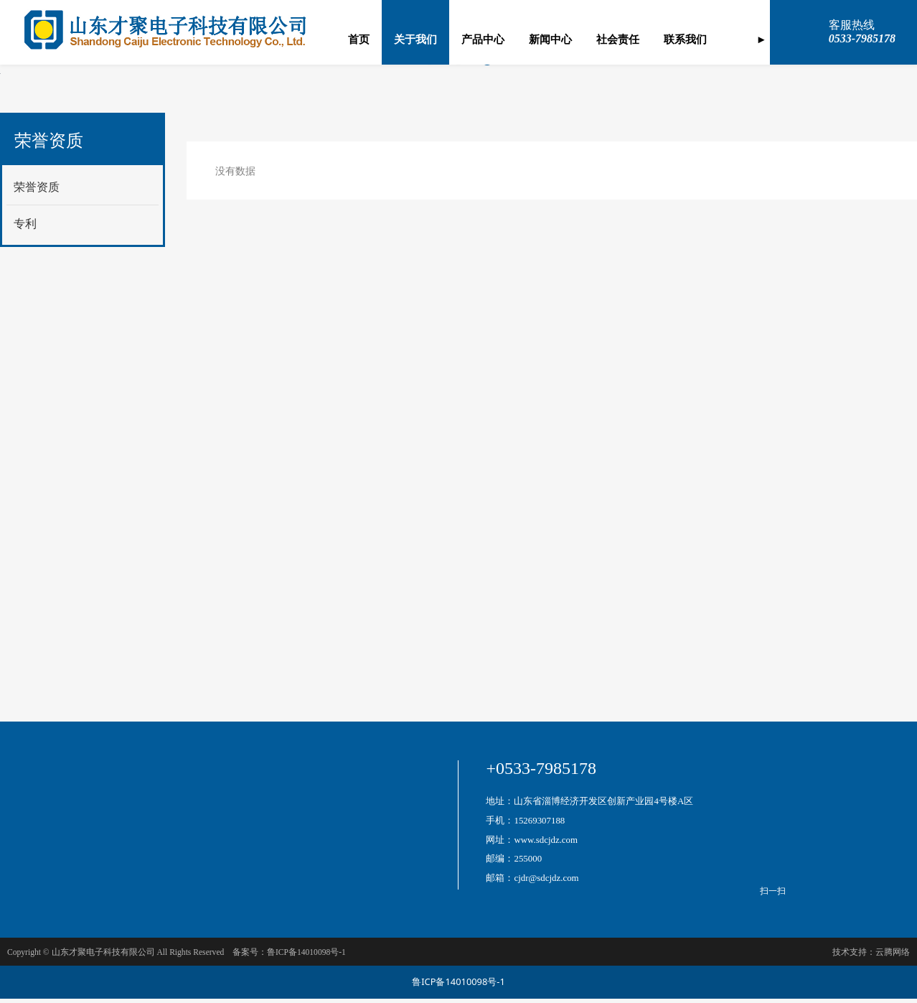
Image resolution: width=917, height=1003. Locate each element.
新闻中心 (550, 39)
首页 (359, 39)
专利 (25, 634)
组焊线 (163, 861)
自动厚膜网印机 (183, 828)
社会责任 (617, 39)
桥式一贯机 (325, 830)
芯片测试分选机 (183, 844)
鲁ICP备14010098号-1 (458, 986)
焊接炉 (315, 849)
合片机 (315, 885)
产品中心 (482, 39)
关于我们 (415, 39)
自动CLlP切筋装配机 (194, 877)
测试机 (315, 811)
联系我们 (685, 39)
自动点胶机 (325, 867)
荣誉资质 (37, 597)
